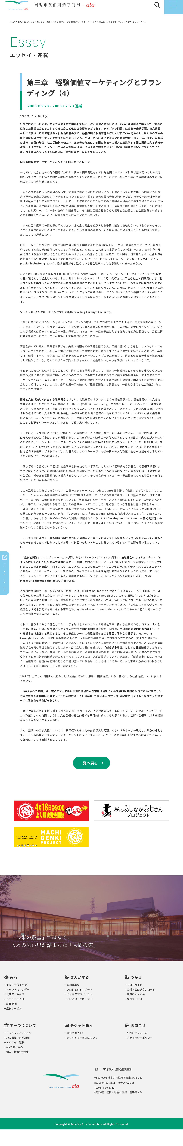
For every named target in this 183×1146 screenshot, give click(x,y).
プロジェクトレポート (79, 1006)
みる (14, 994)
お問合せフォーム (137, 1049)
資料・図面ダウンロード (141, 1006)
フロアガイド (134, 1001)
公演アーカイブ (15, 1011)
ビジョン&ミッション (18, 1049)
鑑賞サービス (14, 1025)
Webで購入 (75, 1049)
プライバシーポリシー (140, 1054)
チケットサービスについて (82, 1054)
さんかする (79, 994)
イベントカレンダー (17, 1006)
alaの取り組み (14, 1063)
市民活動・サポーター (79, 1015)
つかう (136, 994)
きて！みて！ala (15, 1015)
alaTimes (11, 1020)
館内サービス (134, 1015)
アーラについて (23, 1042)
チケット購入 (81, 1042)
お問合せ (138, 1042)
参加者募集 (73, 1001)
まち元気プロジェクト (79, 1011)
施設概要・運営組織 (17, 1054)
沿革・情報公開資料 (17, 1068)
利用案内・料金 (136, 1011)
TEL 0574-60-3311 (104, 1099)
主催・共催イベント (17, 1001)
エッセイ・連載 (15, 1059)
